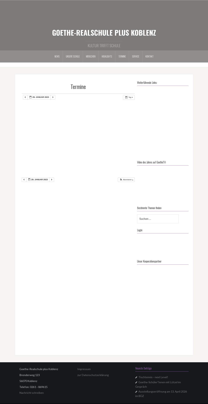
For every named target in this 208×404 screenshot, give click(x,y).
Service (135, 56)
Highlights (107, 56)
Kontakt (149, 56)
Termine (122, 56)
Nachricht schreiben (31, 389)
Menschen (90, 56)
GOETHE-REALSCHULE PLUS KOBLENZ (104, 32)
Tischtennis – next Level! (153, 373)
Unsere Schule (73, 56)
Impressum (84, 365)
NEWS (57, 56)
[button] (126, 180)
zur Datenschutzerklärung (93, 371)
